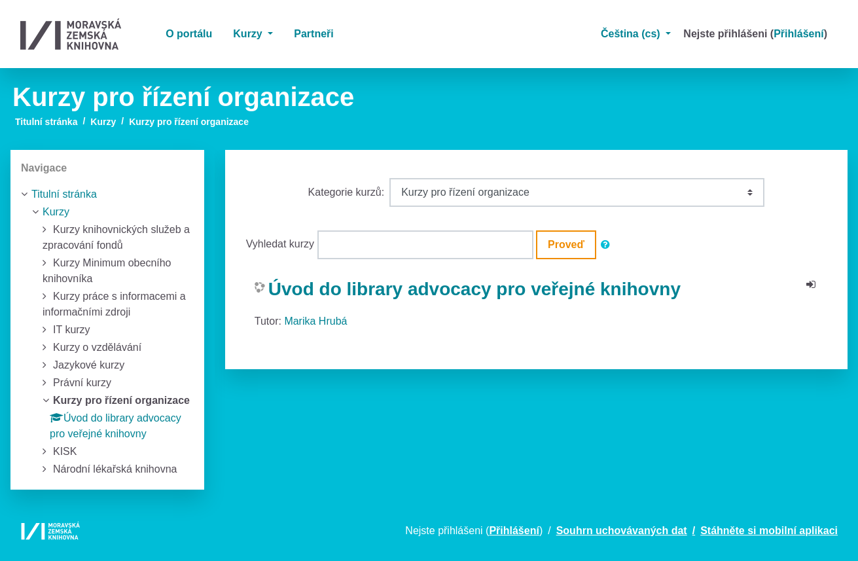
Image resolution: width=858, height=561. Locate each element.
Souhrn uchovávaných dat (621, 530)
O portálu (189, 33)
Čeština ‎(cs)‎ (632, 33)
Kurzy (249, 33)
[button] (608, 245)
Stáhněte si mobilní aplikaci (769, 530)
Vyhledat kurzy (280, 243)
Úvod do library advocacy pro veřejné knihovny (474, 289)
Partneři (313, 33)
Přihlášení (798, 33)
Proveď (566, 244)
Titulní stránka (46, 122)
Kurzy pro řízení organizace (189, 122)
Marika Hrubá (315, 321)
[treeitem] (107, 194)
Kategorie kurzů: (346, 192)
